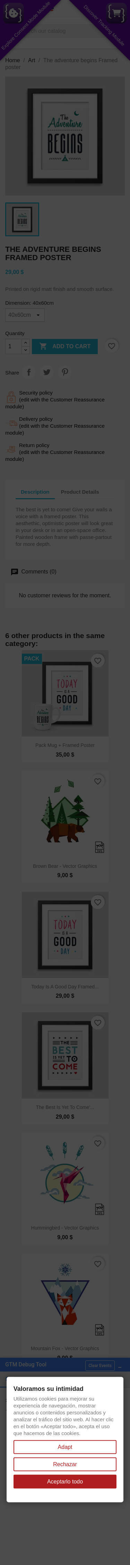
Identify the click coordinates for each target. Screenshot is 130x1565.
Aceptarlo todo (65, 1482)
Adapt (65, 1447)
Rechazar (65, 1464)
